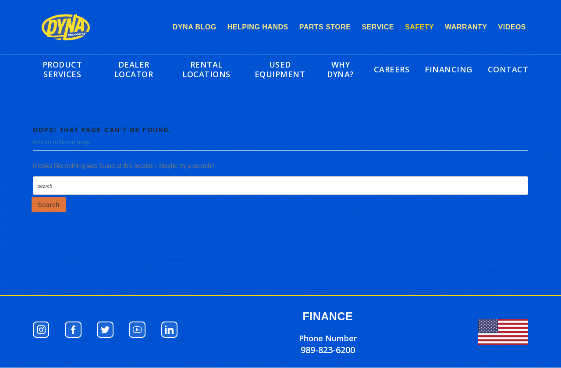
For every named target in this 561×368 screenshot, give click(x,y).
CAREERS (392, 69)
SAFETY (419, 27)
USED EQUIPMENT (280, 69)
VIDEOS (512, 27)
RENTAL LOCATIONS (206, 69)
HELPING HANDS (257, 27)
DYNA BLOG (195, 27)
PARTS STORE (325, 27)
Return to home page (62, 142)
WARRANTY (466, 27)
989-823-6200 (328, 350)
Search (49, 204)
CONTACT (508, 69)
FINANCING (448, 69)
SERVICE (378, 27)
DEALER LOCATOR (133, 69)
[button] (41, 330)
